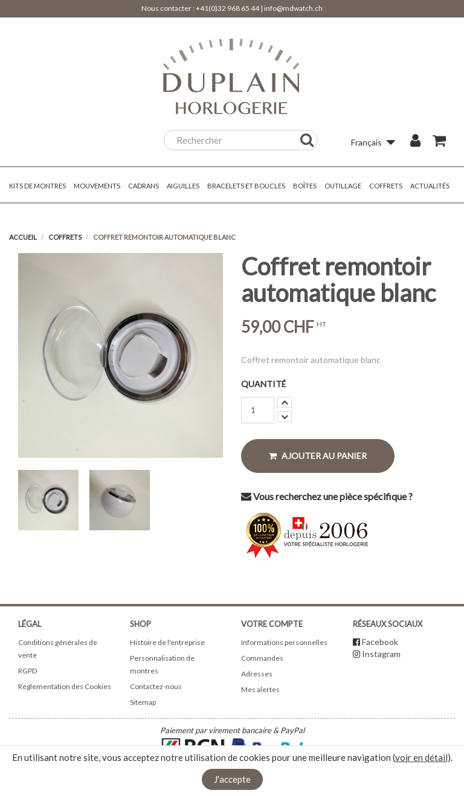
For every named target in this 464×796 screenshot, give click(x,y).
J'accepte (232, 779)
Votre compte (272, 624)
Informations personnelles (284, 642)
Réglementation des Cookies (64, 686)
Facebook (380, 642)
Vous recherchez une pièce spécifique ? (327, 496)
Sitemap (143, 702)
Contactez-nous (156, 686)
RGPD (27, 670)
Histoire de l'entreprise (167, 642)
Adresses (256, 673)
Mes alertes (260, 689)
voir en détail (421, 757)
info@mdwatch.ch (293, 8)
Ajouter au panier (318, 456)
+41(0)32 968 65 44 (227, 8)
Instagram (381, 654)
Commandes (262, 658)
